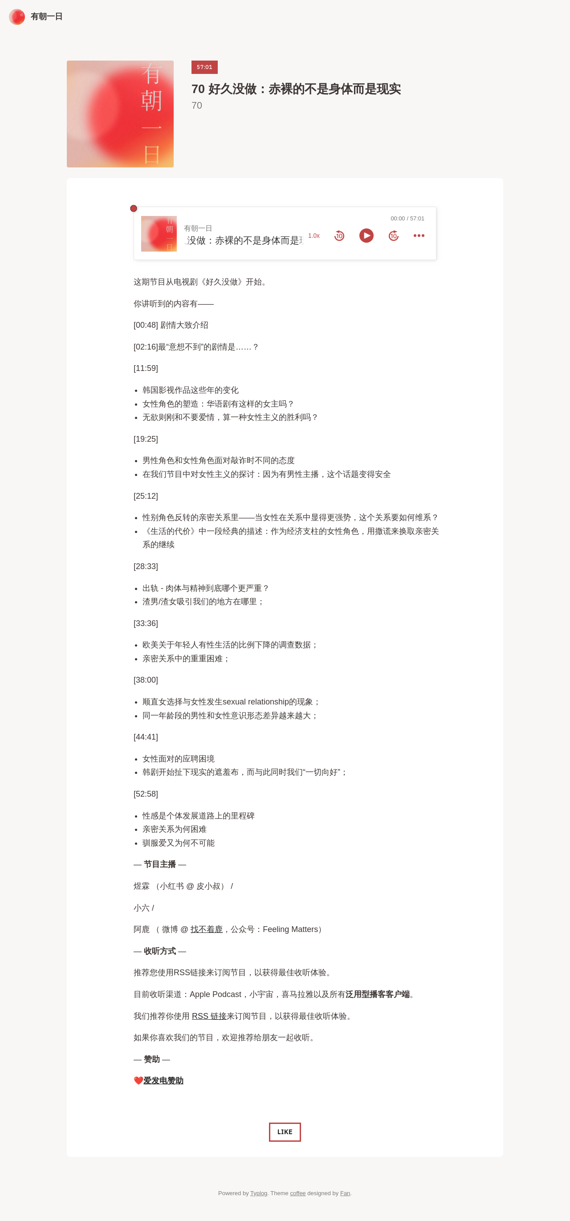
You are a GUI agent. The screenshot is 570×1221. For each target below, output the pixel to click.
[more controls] (419, 235)
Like (284, 1132)
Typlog (258, 1193)
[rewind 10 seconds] (339, 235)
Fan (345, 1193)
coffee (297, 1193)
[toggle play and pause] (366, 235)
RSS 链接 (209, 1016)
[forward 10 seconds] (393, 235)
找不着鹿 (207, 929)
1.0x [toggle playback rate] (314, 235)
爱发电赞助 (163, 1080)
